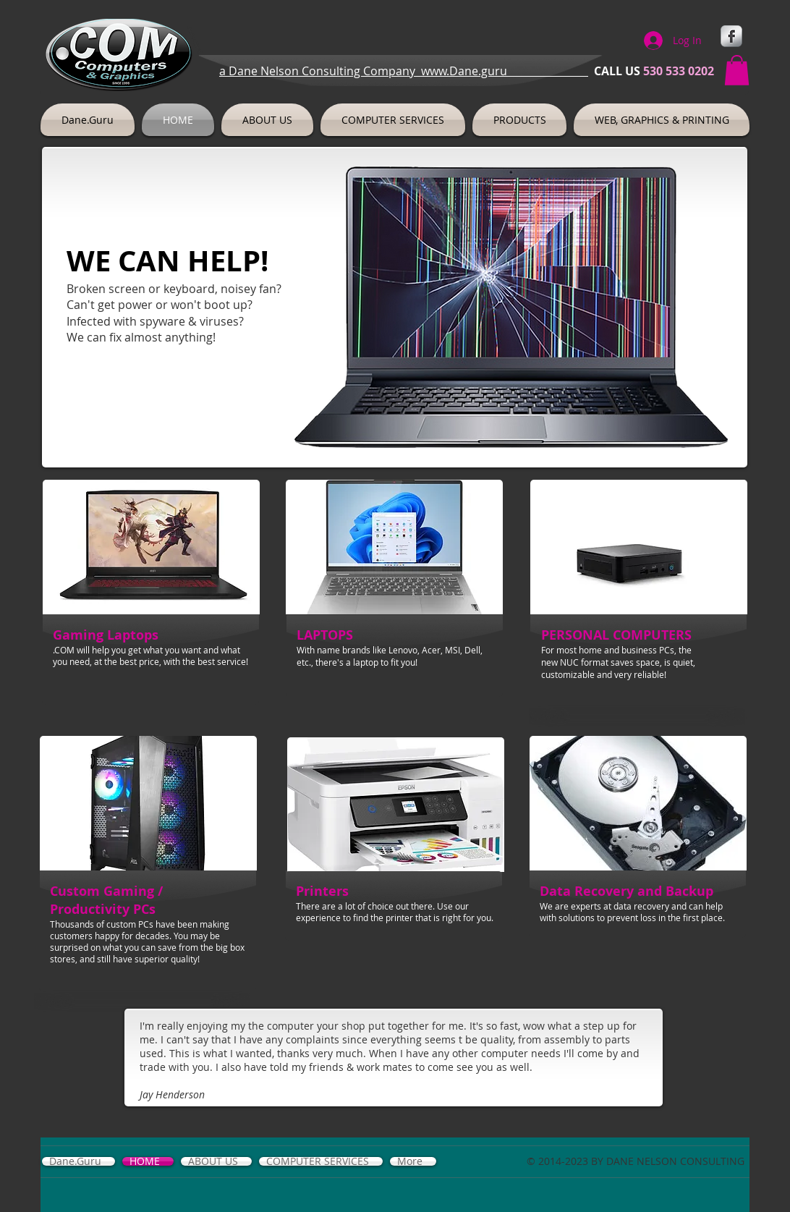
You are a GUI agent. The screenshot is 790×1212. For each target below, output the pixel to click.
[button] (736, 70)
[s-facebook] (731, 36)
